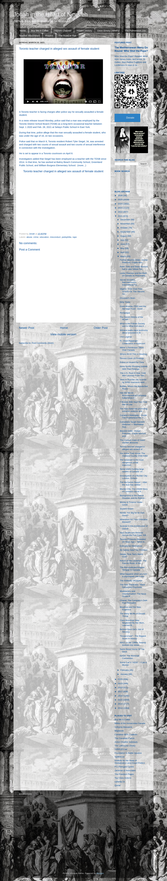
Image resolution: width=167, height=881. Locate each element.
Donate (130, 117)
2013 (120, 708)
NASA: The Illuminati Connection (129, 657)
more (81, 165)
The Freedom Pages (124, 774)
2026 (120, 195)
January (124, 674)
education (44, 237)
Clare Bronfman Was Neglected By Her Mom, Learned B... (132, 622)
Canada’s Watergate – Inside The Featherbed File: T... (133, 416)
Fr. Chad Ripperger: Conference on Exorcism (132, 342)
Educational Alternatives (131, 546)
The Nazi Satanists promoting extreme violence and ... (133, 410)
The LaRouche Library (125, 746)
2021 (120, 216)
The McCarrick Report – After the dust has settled (133, 483)
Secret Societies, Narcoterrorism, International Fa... (129, 282)
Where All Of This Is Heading (133, 354)
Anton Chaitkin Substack (126, 742)
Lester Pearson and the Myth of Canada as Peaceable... (133, 274)
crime (36, 237)
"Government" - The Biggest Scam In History (133, 637)
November (125, 224)
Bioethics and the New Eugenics (130, 608)
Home (23, 30)
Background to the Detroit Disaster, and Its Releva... (133, 496)
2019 (120, 683)
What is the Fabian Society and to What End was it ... (133, 324)
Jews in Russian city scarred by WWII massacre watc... (133, 380)
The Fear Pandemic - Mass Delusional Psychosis (132, 585)
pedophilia (66, 237)
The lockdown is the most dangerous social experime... (132, 462)
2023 (120, 208)
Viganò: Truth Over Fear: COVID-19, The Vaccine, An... (132, 291)
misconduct (55, 237)
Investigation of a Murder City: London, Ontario (134, 477)
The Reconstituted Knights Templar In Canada (132, 568)
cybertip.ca (120, 781)
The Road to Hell (67, 35)
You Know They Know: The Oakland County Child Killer (134, 454)
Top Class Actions (123, 778)
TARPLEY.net (121, 749)
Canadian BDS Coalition (126, 734)
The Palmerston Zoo (135, 30)
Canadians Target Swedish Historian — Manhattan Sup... (132, 424)
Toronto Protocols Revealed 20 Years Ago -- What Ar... (133, 540)
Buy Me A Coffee (40, 30)
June (122, 244)
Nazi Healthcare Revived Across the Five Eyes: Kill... (134, 534)
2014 (120, 704)
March (123, 256)
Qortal (117, 785)
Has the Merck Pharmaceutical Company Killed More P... (133, 395)
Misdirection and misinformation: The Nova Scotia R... (133, 593)
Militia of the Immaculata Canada (130, 723)
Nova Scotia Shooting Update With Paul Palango (133, 367)
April (122, 252)
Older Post (101, 327)
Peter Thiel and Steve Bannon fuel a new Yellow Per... (134, 267)
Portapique (125, 313)
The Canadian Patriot (125, 738)
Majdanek (119, 731)
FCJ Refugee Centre (124, 767)
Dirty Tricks (125, 302)
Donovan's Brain (127, 298)
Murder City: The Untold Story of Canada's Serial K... (134, 490)
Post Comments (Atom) (43, 343)
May (122, 248)
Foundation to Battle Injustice (128, 753)
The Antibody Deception (131, 580)
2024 (120, 204)
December (125, 219)
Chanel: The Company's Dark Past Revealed (133, 601)
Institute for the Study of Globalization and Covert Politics (130, 761)
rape (74, 237)
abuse (29, 237)
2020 (120, 679)
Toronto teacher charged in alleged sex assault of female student (63, 171)
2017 (120, 691)
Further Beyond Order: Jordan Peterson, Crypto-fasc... (134, 261)
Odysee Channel (62, 30)
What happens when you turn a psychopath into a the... (133, 575)
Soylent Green (126, 509)
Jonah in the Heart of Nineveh (51, 14)
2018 (120, 687)
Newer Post (26, 327)
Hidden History (84, 30)
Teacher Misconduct (29, 35)
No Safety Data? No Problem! (134, 550)
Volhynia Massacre (123, 727)
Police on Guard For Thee (132, 362)
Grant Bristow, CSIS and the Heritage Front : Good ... (133, 307)
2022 (120, 212)
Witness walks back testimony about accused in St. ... (134, 331)
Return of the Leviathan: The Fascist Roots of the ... (133, 562)
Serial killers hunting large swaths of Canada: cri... (132, 470)
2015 (120, 700)
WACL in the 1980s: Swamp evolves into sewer (133, 643)
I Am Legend (126, 337)
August (124, 236)
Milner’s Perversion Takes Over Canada (132, 348)
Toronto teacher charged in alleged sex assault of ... (132, 447)
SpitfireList (119, 757)
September (125, 232)
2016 (120, 696)
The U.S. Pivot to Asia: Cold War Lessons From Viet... (133, 374)
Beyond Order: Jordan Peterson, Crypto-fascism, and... (133, 433)
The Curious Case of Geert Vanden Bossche (132, 441)
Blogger (100, 873)
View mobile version (63, 334)
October (124, 228)
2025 (120, 199)
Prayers (49, 35)
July (122, 240)
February (124, 670)
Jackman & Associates (125, 770)
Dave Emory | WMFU (108, 30)
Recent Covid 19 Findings (132, 358)
